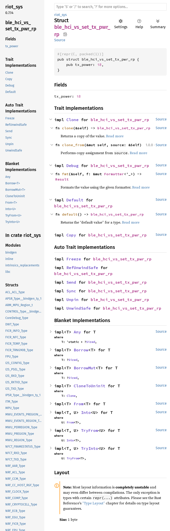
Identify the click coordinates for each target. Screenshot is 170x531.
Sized (90, 342)
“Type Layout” (93, 503)
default (69, 214)
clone (67, 128)
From (78, 403)
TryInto (89, 448)
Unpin (72, 299)
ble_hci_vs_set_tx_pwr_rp (120, 119)
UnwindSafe (78, 308)
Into (86, 412)
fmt (65, 174)
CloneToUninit (89, 385)
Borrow (81, 349)
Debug (72, 165)
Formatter (114, 174)
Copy (71, 235)
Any (77, 331)
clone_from (73, 145)
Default (74, 200)
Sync (71, 290)
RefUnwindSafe (82, 267)
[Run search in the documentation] (110, 7)
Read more (115, 136)
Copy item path (65, 34)
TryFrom (89, 430)
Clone (72, 119)
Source (59, 40)
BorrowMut (85, 367)
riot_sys (60, 15)
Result (62, 179)
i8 (99, 64)
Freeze (73, 259)
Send (71, 282)
